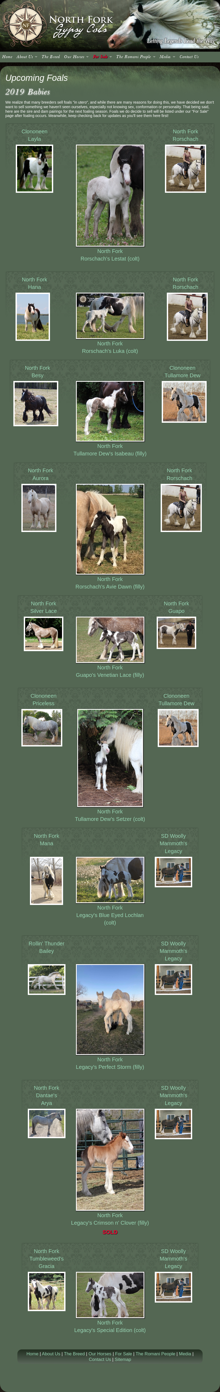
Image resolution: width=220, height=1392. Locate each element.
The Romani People (133, 56)
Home (7, 56)
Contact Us (189, 56)
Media (165, 56)
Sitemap (123, 1359)
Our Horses (74, 56)
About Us (25, 56)
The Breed (51, 56)
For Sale (100, 56)
